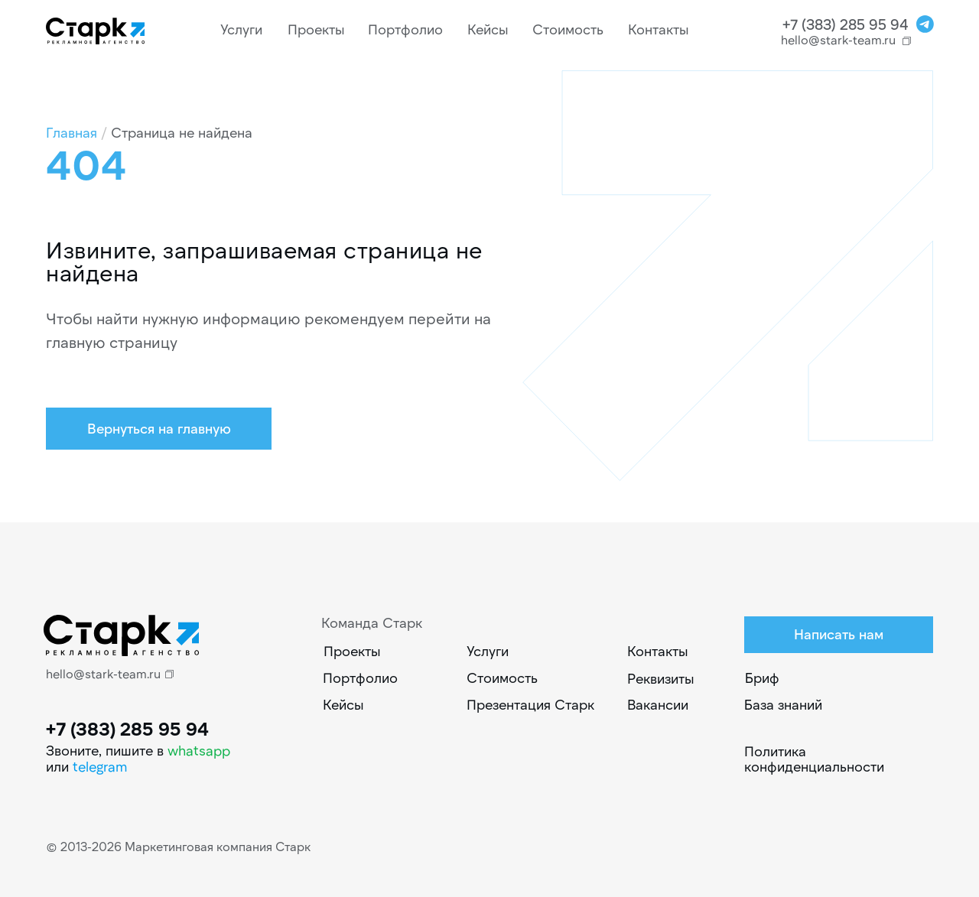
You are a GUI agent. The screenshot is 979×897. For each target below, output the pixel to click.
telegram (100, 766)
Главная (71, 132)
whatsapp (199, 750)
